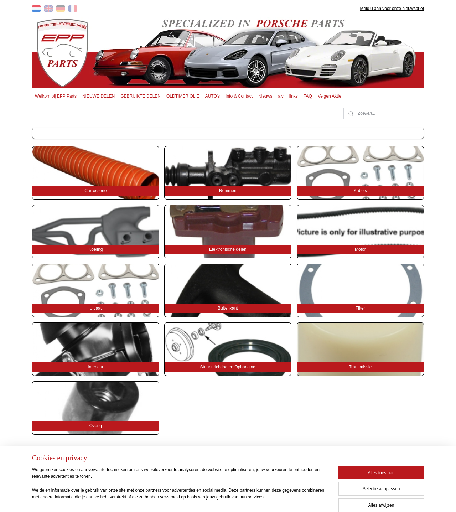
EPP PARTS (366, 465)
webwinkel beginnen (241, 499)
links (293, 96)
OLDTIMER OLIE (183, 96)
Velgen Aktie (329, 96)
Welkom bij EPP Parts (56, 96)
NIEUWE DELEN (98, 96)
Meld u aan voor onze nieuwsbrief (392, 8)
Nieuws (265, 96)
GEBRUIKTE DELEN (140, 96)
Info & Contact (239, 96)
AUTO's (212, 96)
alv (281, 96)
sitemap (205, 499)
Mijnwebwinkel (296, 499)
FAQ (308, 96)
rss (217, 499)
